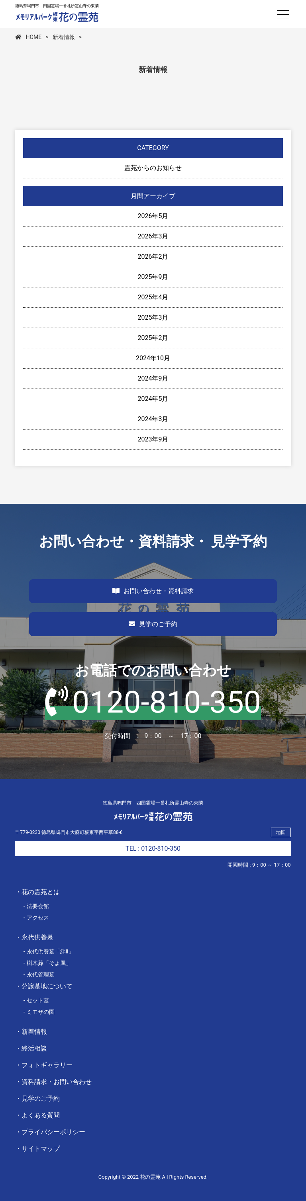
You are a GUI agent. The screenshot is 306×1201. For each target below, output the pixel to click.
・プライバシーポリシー (50, 1132)
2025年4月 (153, 297)
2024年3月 (153, 419)
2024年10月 (153, 358)
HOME (28, 37)
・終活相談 (31, 1048)
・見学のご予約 (37, 1098)
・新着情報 (31, 1031)
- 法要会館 (36, 906)
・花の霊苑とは (37, 892)
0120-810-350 (153, 702)
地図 (281, 832)
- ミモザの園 (39, 1012)
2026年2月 (153, 256)
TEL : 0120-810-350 (153, 848)
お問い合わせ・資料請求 (153, 591)
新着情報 (64, 37)
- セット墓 (36, 1000)
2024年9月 (153, 378)
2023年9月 (153, 439)
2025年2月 (153, 338)
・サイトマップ (37, 1148)
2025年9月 (153, 277)
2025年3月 (153, 317)
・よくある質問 (37, 1115)
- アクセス (36, 917)
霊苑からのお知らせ (153, 168)
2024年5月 (153, 398)
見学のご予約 (153, 624)
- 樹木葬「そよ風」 (47, 963)
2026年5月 (153, 216)
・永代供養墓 (34, 937)
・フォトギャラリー (44, 1065)
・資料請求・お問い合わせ (53, 1081)
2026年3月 (153, 236)
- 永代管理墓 (39, 974)
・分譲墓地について (44, 986)
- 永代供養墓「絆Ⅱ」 (48, 951)
